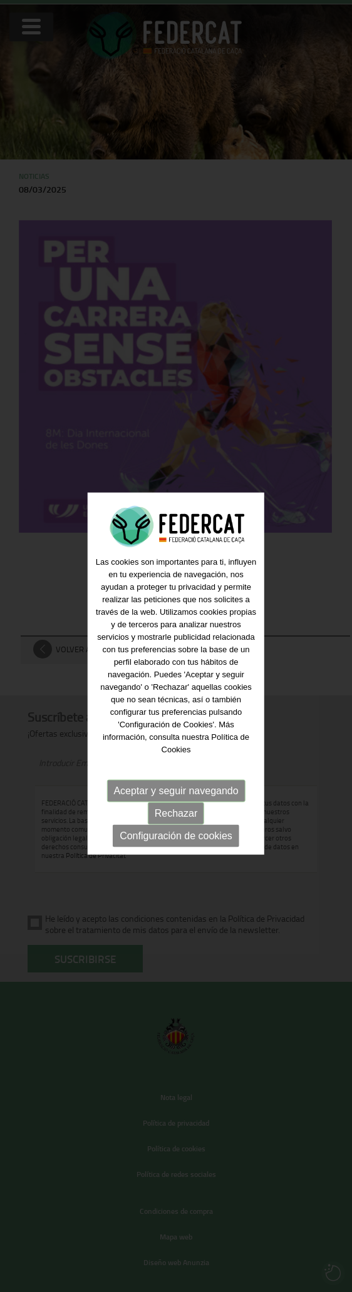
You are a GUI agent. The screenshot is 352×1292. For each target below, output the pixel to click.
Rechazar (176, 820)
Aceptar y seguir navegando (175, 797)
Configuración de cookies (176, 842)
